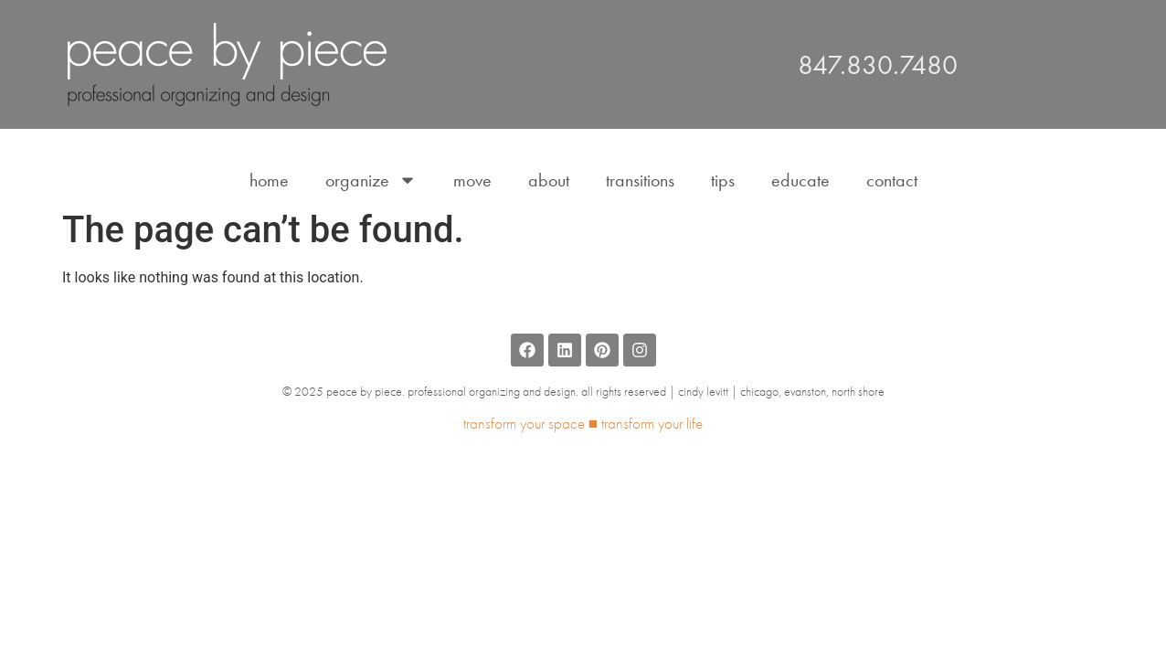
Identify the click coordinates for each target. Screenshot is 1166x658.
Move (472, 180)
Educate (800, 180)
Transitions (640, 180)
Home (269, 180)
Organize (371, 180)
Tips (723, 180)
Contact (891, 180)
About (548, 180)
